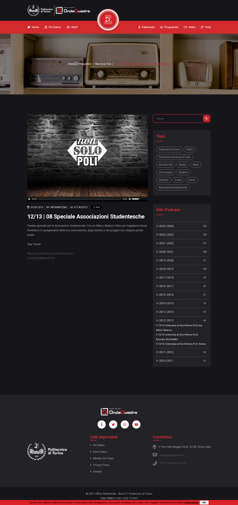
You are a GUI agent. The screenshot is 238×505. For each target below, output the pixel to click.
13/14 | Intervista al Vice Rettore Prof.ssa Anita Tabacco (179, 328)
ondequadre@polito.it (168, 455)
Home (71, 64)
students (163, 180)
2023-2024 (165, 226)
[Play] (29, 199)
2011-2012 (165, 352)
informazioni (165, 172)
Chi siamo (97, 445)
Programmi (85, 64)
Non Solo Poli (103, 64)
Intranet (96, 471)
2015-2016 (165, 294)
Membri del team (102, 458)
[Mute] (130, 199)
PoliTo (189, 149)
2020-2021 (165, 251)
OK (204, 502)
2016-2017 (165, 286)
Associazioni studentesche (173, 187)
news (196, 164)
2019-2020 (165, 260)
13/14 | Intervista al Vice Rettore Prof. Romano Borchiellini (177, 337)
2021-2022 (165, 243)
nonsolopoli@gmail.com (41, 258)
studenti (183, 172)
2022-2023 (165, 234)
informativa (191, 502)
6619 (183, 463)
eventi (178, 180)
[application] (87, 199)
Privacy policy (100, 465)
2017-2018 (165, 277)
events (191, 180)
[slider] (79, 199)
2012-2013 (165, 320)
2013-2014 (165, 312)
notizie (182, 164)
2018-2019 (165, 269)
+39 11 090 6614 (169, 463)
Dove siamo (98, 451)
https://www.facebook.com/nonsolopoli (50, 253)
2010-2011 (165, 360)
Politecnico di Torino (169, 149)
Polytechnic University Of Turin (175, 157)
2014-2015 (165, 303)
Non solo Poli (165, 164)
